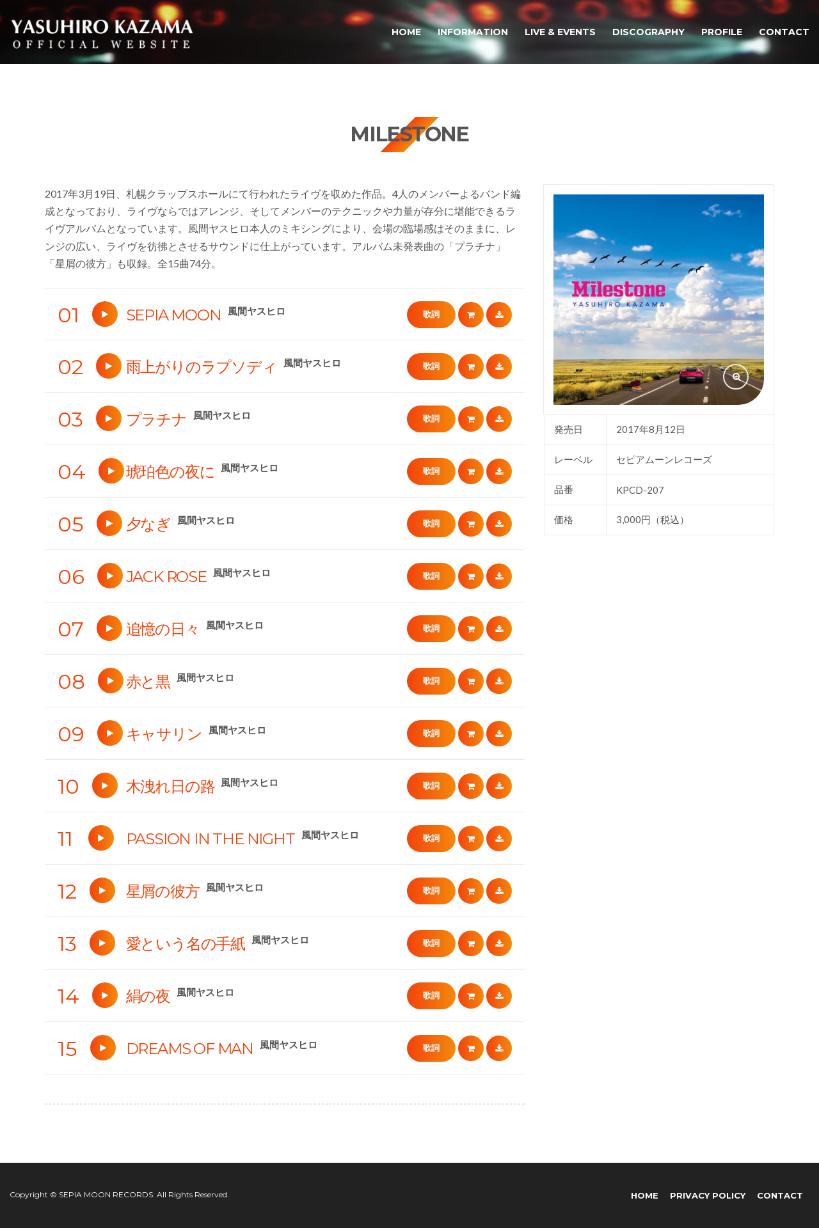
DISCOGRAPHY (648, 32)
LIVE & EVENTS (560, 32)
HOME (406, 32)
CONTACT (784, 32)
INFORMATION (473, 32)
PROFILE (721, 32)
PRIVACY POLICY (707, 1195)
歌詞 (431, 314)
